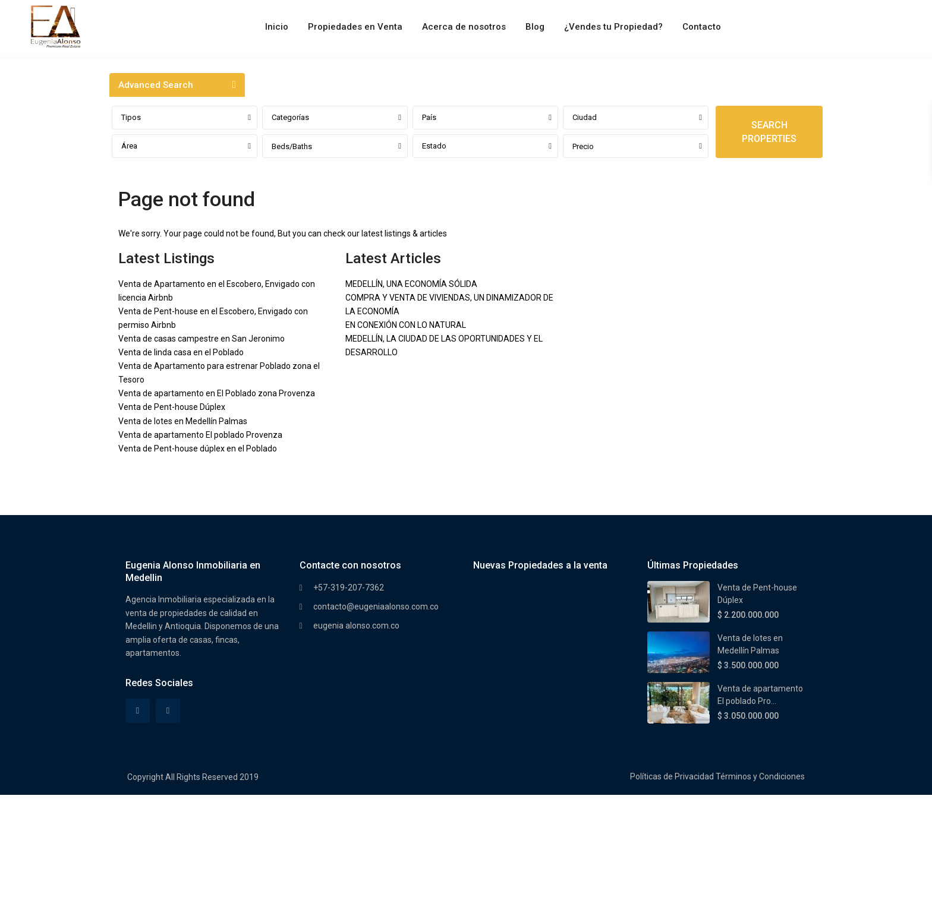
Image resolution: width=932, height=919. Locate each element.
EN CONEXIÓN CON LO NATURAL (405, 325)
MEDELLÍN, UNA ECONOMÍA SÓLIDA (411, 284)
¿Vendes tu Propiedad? (613, 26)
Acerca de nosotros (464, 26)
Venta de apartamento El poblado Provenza (200, 435)
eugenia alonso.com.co (356, 625)
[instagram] (168, 711)
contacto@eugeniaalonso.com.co (376, 606)
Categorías (290, 117)
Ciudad (584, 117)
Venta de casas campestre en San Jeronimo (201, 338)
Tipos (131, 117)
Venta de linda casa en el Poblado (181, 352)
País (429, 117)
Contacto (701, 26)
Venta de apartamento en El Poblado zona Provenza (216, 393)
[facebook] (137, 711)
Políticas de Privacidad (672, 776)
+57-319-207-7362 (348, 587)
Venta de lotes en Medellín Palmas (182, 421)
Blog (534, 26)
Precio (583, 146)
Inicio (276, 26)
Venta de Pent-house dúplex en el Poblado (197, 448)
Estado (434, 145)
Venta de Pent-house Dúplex (171, 407)
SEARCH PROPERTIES (769, 131)
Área (129, 145)
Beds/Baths (292, 146)
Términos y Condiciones (760, 776)
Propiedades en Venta (355, 26)
